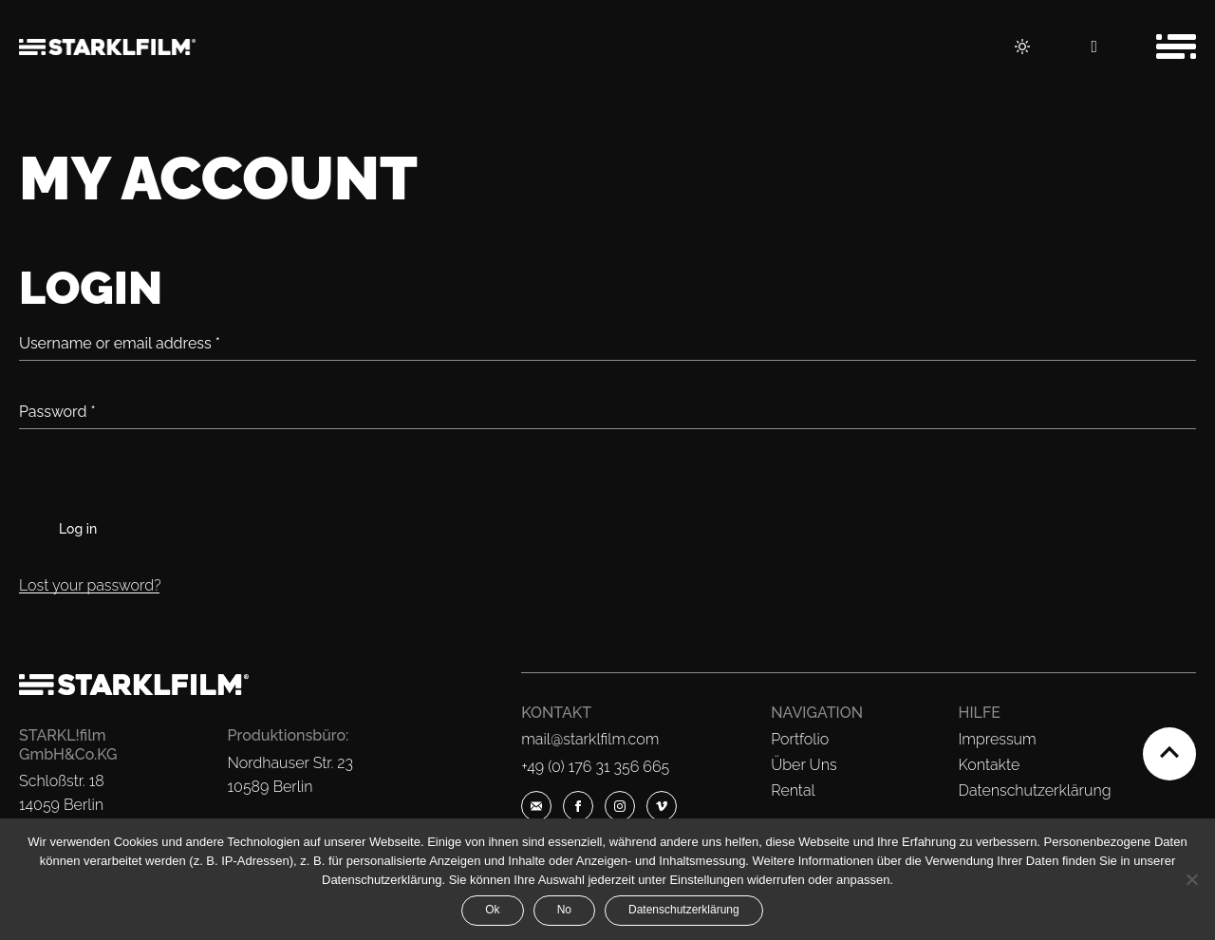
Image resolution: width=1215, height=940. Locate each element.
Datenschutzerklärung (1035, 790)
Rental (792, 790)
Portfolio (800, 739)
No (564, 909)
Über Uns (803, 765)
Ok (492, 909)
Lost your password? (90, 585)
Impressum (998, 739)
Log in (78, 528)
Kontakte (989, 765)
